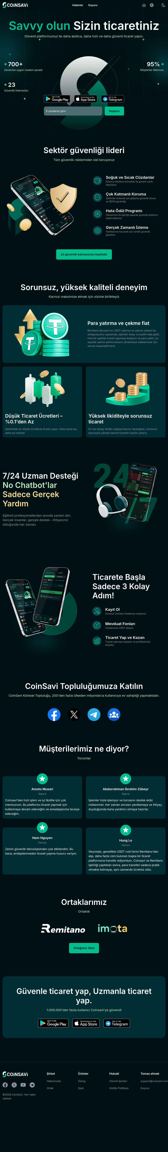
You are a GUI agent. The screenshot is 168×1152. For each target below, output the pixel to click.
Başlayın (114, 111)
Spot (81, 1133)
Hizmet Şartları (118, 1126)
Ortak (50, 1133)
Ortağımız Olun (84, 993)
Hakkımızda (54, 1126)
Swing (82, 1126)
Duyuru (93, 5)
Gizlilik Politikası (119, 1133)
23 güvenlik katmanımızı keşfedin (84, 259)
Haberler (77, 5)
